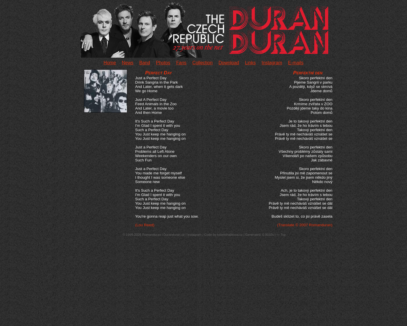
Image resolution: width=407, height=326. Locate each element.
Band (144, 62)
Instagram (272, 62)
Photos (163, 62)
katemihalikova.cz (230, 234)
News (127, 62)
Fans (181, 62)
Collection (202, 62)
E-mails (295, 62)
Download (229, 62)
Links (250, 62)
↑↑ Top (281, 234)
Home (110, 62)
